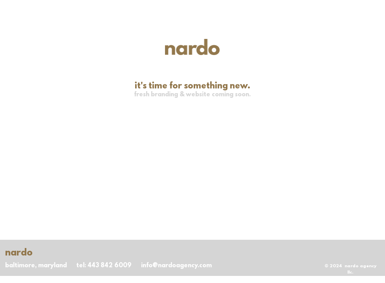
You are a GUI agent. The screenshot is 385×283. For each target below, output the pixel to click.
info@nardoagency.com (176, 265)
